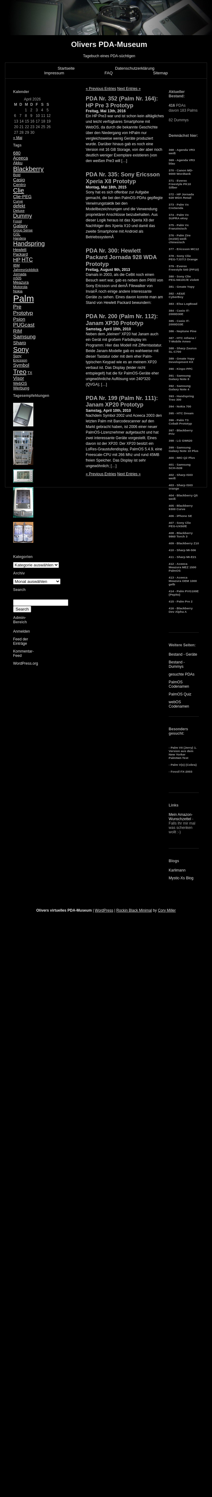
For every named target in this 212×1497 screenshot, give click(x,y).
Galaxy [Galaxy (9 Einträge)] (20, 225)
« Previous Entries (101, 88)
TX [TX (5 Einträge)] (29, 372)
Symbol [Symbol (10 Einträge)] (21, 365)
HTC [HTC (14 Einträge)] (27, 260)
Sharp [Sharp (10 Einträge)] (19, 342)
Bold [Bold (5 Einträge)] (17, 175)
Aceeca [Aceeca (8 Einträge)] (20, 158)
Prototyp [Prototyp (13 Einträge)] (23, 313)
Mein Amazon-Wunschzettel (181, 816)
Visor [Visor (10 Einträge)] (18, 378)
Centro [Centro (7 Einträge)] (19, 184)
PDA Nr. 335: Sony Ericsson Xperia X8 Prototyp (123, 177)
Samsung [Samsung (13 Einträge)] (24, 337)
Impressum (54, 73)
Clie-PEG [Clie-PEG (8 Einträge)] (22, 196)
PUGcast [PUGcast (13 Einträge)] (23, 325)
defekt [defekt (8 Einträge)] (19, 205)
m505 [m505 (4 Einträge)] (17, 278)
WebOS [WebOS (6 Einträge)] (20, 383)
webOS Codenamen (179, 704)
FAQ (108, 73)
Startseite (66, 68)
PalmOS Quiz (180, 694)
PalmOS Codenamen (179, 684)
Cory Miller (167, 910)
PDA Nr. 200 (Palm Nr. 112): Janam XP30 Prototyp (122, 319)
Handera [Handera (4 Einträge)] (19, 238)
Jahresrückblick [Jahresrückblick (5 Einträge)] (25, 269)
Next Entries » (129, 88)
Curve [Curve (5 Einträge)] (18, 201)
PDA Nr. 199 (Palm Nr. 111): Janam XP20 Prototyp (122, 401)
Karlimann (177, 870)
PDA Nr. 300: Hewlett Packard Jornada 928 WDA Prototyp (121, 257)
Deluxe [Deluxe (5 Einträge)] (19, 210)
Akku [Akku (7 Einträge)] (17, 162)
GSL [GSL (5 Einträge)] (17, 234)
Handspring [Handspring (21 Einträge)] (29, 243)
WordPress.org (25, 663)
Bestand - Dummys (177, 664)
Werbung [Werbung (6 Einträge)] (21, 388)
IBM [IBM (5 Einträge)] (16, 265)
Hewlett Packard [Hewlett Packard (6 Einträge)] (20, 252)
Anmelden (21, 631)
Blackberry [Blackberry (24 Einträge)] (28, 168)
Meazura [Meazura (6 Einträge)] (21, 282)
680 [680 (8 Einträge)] (17, 153)
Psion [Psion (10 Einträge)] (19, 319)
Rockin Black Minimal (134, 910)
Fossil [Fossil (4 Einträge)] (17, 221)
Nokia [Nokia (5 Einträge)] (17, 291)
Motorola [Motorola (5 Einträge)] (20, 287)
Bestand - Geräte (183, 654)
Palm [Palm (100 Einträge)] (23, 298)
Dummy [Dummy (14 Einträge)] (22, 216)
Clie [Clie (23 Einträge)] (18, 190)
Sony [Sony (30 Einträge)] (21, 349)
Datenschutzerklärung (134, 68)
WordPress (104, 910)
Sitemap (160, 73)
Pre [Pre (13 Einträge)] (17, 307)
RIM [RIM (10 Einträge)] (17, 330)
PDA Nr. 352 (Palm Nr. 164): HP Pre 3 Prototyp (122, 102)
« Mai (17, 138)
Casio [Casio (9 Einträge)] (19, 179)
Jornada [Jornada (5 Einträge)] (19, 274)
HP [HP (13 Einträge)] (17, 260)
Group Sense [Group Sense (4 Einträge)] (23, 230)
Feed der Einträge (20, 641)
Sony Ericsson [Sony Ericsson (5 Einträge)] (20, 358)
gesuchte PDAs (182, 674)
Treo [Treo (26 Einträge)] (19, 371)
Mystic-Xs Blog (181, 878)
